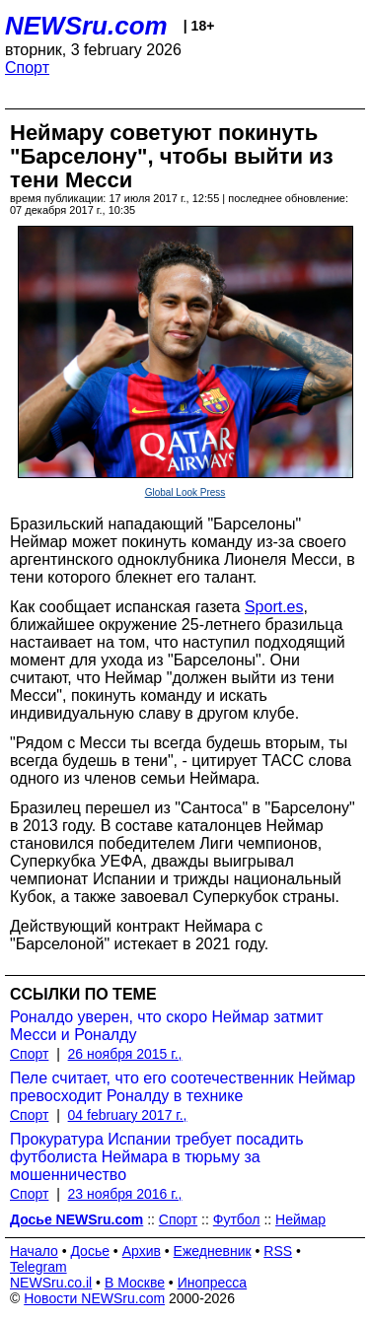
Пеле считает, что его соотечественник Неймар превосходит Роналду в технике (182, 1087)
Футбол (236, 1219)
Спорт (27, 67)
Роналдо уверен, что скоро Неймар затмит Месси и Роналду (167, 1025)
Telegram (38, 1267)
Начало (34, 1251)
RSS (277, 1251)
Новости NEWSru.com (94, 1298)
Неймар (300, 1219)
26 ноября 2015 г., (125, 1054)
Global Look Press (185, 492)
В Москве (135, 1282)
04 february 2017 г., (127, 1115)
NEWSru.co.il (51, 1282)
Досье (90, 1251)
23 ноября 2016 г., (125, 1194)
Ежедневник (213, 1251)
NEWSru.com (86, 25)
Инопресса (213, 1282)
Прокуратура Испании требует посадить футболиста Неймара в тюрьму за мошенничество (157, 1157)
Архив (141, 1251)
